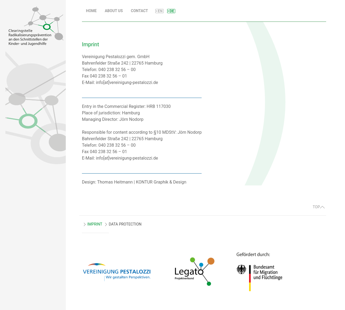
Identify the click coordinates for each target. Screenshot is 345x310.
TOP (319, 207)
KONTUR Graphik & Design (161, 182)
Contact (139, 11)
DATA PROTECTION (125, 224)
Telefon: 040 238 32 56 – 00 (109, 69)
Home (91, 11)
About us (114, 11)
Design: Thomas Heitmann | (109, 182)
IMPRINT (94, 224)
